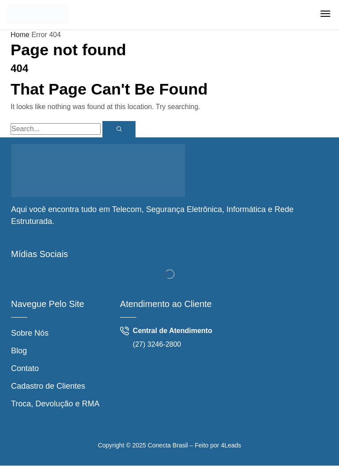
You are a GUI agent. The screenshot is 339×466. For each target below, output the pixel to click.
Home (20, 34)
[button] (325, 14)
